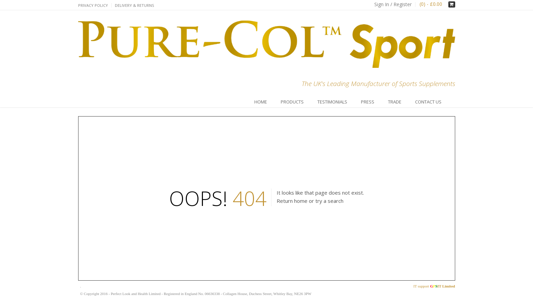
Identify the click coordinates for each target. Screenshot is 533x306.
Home (260, 102)
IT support (434, 286)
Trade (394, 102)
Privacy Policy (93, 5)
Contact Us (428, 102)
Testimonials (332, 102)
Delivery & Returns (134, 5)
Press (367, 102)
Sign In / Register (393, 4)
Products (292, 102)
